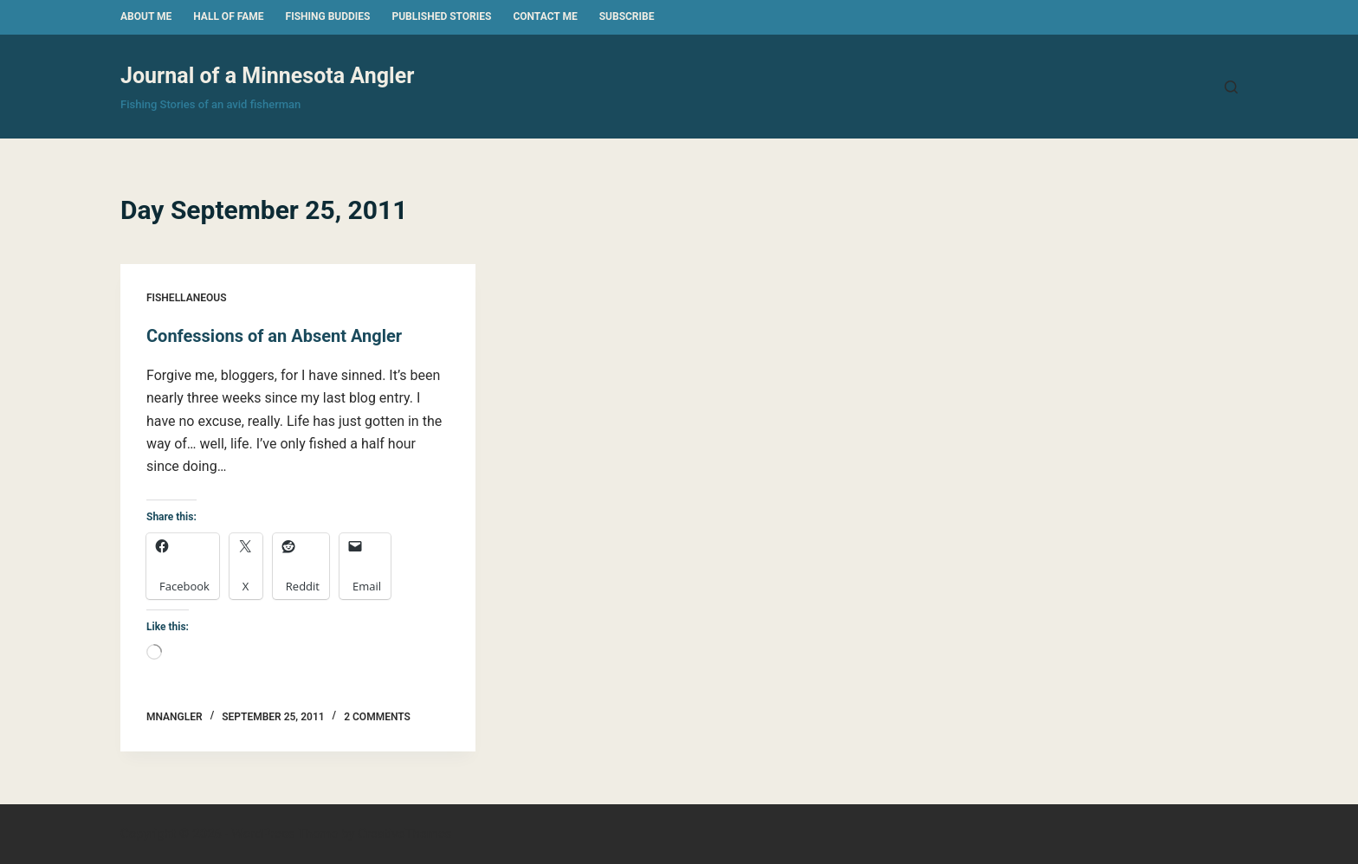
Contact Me (545, 16)
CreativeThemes (405, 833)
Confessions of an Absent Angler (274, 336)
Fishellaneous (186, 298)
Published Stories (441, 16)
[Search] (1231, 87)
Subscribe (627, 16)
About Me (145, 16)
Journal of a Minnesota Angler (267, 75)
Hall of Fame (228, 16)
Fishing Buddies (328, 16)
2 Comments (377, 717)
